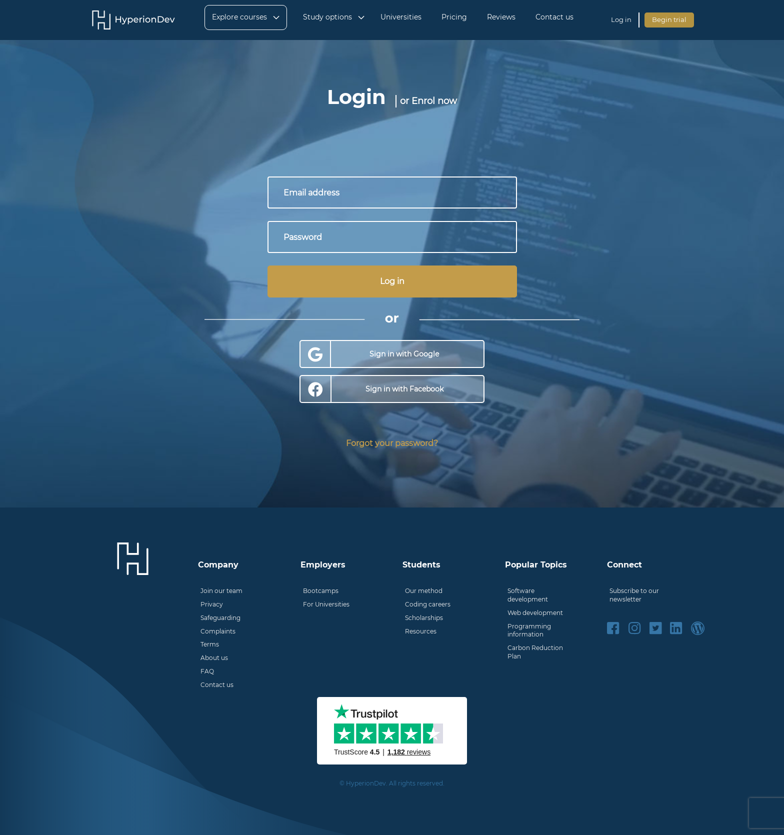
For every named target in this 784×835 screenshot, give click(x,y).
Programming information (529, 630)
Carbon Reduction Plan (535, 652)
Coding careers (427, 604)
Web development (535, 612)
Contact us (217, 684)
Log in (621, 20)
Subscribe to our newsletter (634, 595)
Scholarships (424, 618)
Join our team (221, 590)
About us (214, 658)
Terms (209, 644)
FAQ (207, 671)
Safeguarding (220, 618)
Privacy (211, 604)
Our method (423, 590)
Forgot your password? (392, 443)
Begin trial (669, 20)
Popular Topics (536, 565)
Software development (528, 595)
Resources (420, 631)
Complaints (218, 631)
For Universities (326, 604)
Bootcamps (320, 590)
